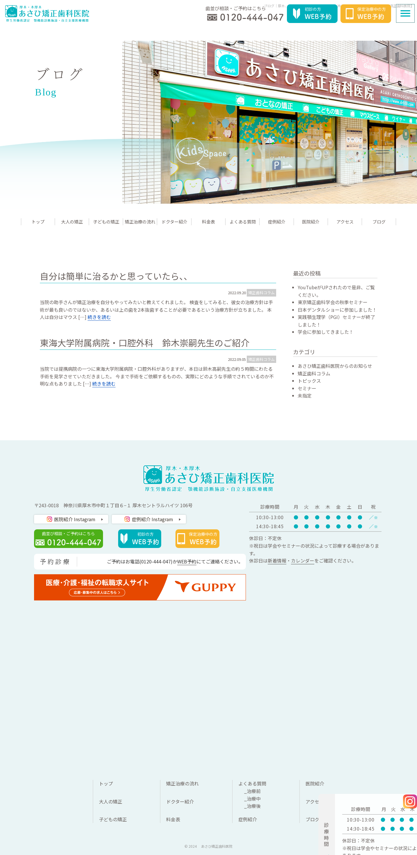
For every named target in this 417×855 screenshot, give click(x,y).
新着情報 (277, 560)
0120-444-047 (156, 561)
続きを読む (99, 316)
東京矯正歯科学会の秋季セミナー (333, 302)
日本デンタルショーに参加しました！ (337, 309)
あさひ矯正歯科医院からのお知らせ (335, 365)
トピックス (309, 380)
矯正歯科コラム (261, 292)
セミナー (307, 388)
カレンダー (302, 560)
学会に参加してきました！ (326, 331)
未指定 (305, 395)
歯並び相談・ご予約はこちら (71, 539)
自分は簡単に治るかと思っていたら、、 (116, 275)
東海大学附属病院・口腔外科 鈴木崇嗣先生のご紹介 (144, 342)
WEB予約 (186, 561)
